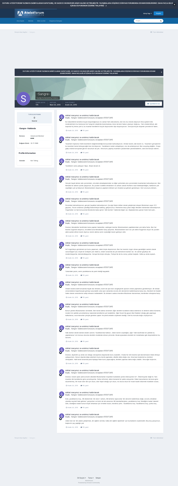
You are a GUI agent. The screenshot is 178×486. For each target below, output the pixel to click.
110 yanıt (84, 130)
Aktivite (30, 21)
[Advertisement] (56, 53)
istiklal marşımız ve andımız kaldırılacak (82, 115)
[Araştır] (146, 21)
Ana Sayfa (20, 21)
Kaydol (158, 13)
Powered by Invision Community (89, 482)
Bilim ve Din (41, 21)
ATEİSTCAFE (108, 118)
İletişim (98, 478)
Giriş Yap (147, 13)
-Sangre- (74, 118)
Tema (91, 478)
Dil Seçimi (81, 478)
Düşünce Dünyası (55, 21)
